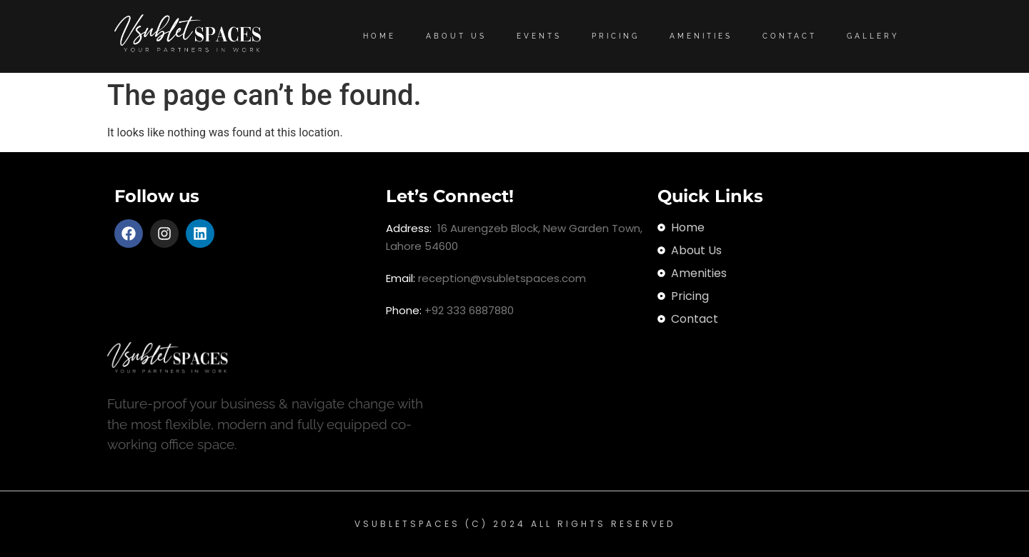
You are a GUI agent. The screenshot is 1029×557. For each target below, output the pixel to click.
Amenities (701, 36)
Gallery (873, 36)
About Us (456, 36)
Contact (789, 36)
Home (379, 36)
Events (539, 36)
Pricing (616, 36)
